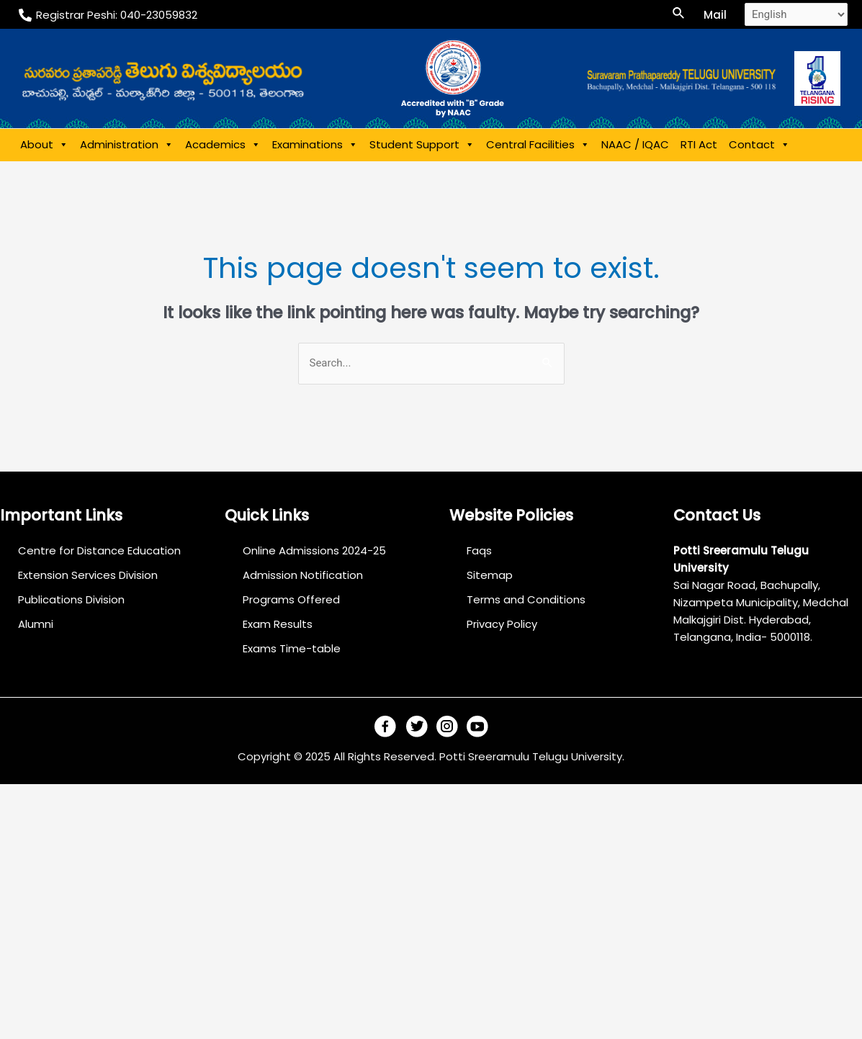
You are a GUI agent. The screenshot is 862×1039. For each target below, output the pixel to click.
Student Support (422, 144)
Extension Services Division (88, 575)
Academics (223, 144)
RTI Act (699, 144)
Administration (127, 144)
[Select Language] (796, 14)
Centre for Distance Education (99, 550)
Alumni (35, 623)
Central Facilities (538, 144)
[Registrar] (108, 15)
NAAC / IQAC (635, 144)
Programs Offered (291, 599)
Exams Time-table (292, 648)
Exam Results (278, 623)
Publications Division (71, 599)
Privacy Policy (502, 623)
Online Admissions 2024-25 (314, 550)
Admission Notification (303, 575)
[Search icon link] (679, 14)
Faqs (480, 550)
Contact (759, 144)
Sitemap (490, 575)
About (44, 144)
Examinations (315, 144)
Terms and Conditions (526, 599)
